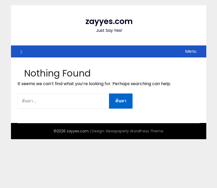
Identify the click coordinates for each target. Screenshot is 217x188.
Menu (190, 51)
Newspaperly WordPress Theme (134, 131)
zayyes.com (109, 21)
